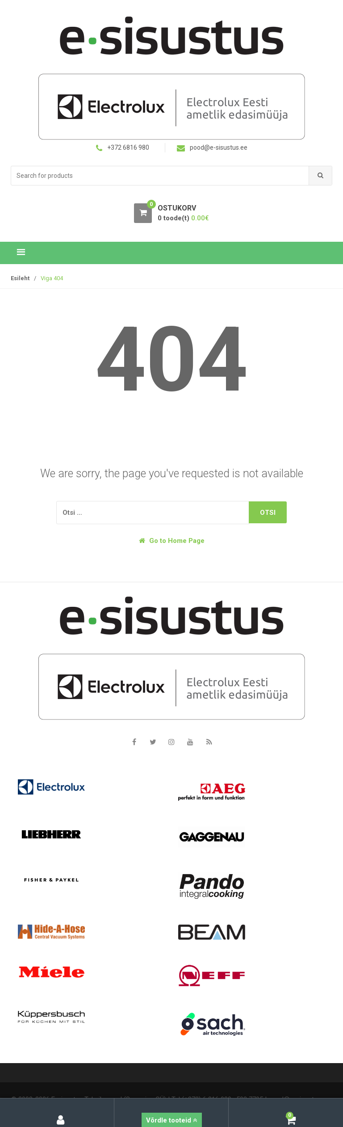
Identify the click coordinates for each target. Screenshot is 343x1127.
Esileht (20, 278)
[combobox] (160, 175)
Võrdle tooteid (171, 1120)
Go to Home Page (172, 541)
